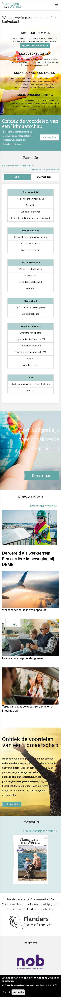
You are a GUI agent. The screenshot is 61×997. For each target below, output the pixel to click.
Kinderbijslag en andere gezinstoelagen (31, 384)
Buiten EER (44, 177)
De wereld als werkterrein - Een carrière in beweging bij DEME (28, 566)
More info (52, 985)
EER (17, 177)
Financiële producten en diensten (30, 237)
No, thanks (18, 992)
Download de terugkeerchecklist (44, 171)
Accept (6, 992)
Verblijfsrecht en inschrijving (30, 199)
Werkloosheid (30, 275)
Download (29, 430)
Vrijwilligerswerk (30, 365)
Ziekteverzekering (30, 314)
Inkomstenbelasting (30, 250)
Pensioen (30, 288)
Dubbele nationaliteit (30, 212)
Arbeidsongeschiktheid (30, 282)
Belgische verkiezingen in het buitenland (30, 218)
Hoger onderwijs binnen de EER (30, 339)
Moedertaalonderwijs (30, 345)
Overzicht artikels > (46, 506)
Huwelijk (30, 390)
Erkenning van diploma (30, 333)
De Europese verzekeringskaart (30, 307)
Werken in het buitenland (30, 269)
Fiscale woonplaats (30, 243)
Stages (30, 358)
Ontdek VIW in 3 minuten (34, 45)
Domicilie (30, 205)
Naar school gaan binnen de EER (30, 352)
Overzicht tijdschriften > (42, 831)
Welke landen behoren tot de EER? (18, 167)
